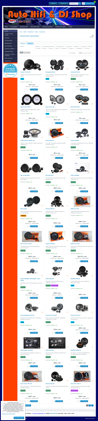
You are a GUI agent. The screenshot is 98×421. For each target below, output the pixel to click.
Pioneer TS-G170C (25, 72)
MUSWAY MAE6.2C (76, 350)
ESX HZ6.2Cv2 (49, 175)
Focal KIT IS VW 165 (51, 315)
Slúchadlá (7, 37)
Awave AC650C (75, 140)
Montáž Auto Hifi (24, 26)
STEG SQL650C (50, 278)
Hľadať (79, 3)
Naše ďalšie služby (35, 26)
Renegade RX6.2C (50, 72)
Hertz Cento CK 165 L (26, 243)
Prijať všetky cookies (18, 417)
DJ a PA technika (8, 40)
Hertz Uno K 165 (50, 107)
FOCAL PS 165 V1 (75, 315)
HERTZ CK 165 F (75, 243)
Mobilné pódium (8, 43)
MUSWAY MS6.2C (75, 278)
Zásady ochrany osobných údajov (8, 413)
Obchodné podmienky (47, 26)
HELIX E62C (23, 208)
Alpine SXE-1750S (25, 107)
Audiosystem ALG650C (26, 350)
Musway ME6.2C (50, 208)
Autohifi (6, 31)
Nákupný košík (90, 3)
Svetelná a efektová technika (9, 34)
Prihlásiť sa (53, 3)
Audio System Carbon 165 (27, 140)
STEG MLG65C (50, 350)
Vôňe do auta (7, 61)
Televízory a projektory (9, 48)
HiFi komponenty (8, 46)
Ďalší (92, 405)
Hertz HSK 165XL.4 (76, 383)
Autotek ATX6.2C (75, 72)
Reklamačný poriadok (61, 26)
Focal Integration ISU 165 (27, 315)
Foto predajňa (14, 26)
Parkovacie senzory (9, 51)
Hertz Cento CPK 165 (26, 383)
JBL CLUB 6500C (25, 175)
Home (6, 26)
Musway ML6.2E (50, 383)
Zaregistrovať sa (64, 3)
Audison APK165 (50, 243)
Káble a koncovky (8, 58)
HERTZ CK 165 (75, 208)
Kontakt (70, 26)
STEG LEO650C (75, 175)
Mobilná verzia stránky (90, 418)
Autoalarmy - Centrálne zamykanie (10, 55)
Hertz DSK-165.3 (75, 107)
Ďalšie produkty (26, 405)
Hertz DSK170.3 (50, 140)
